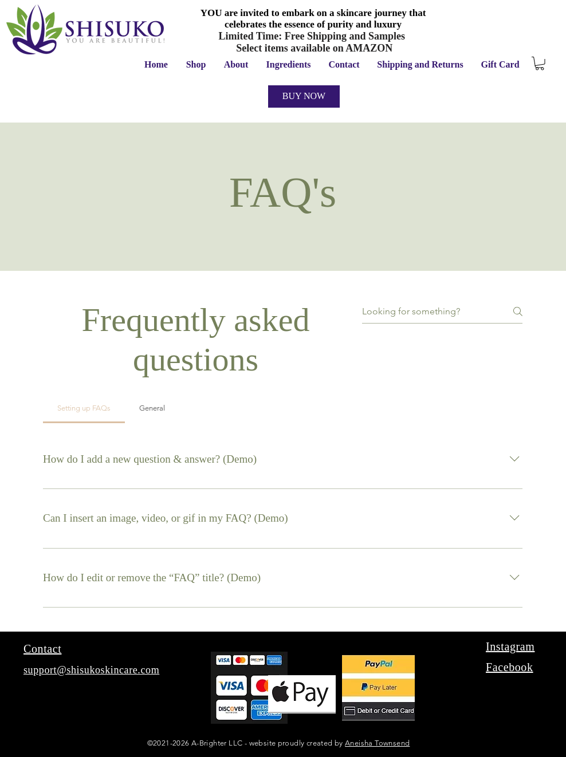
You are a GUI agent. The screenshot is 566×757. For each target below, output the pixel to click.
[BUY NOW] (304, 96)
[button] (540, 63)
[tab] (84, 408)
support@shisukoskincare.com (91, 670)
